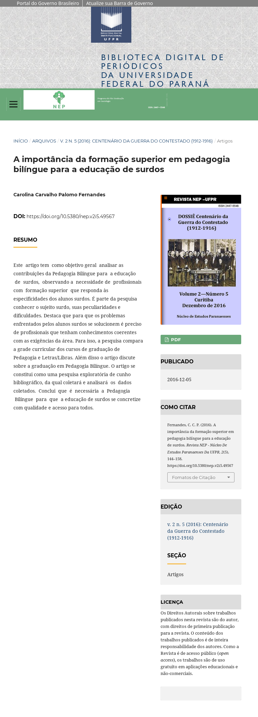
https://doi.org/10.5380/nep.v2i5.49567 (71, 216)
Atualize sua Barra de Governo (119, 3)
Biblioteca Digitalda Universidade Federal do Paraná (163, 70)
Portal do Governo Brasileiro (48, 3)
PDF (175, 339)
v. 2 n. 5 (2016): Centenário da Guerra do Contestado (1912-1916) (136, 141)
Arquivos (44, 141)
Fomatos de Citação (193, 477)
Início (20, 141)
